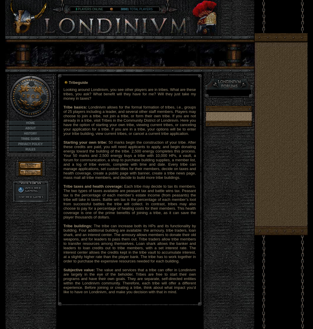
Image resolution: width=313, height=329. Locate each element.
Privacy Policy (30, 144)
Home (30, 123)
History (30, 133)
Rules (30, 149)
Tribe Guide (30, 138)
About (30, 128)
